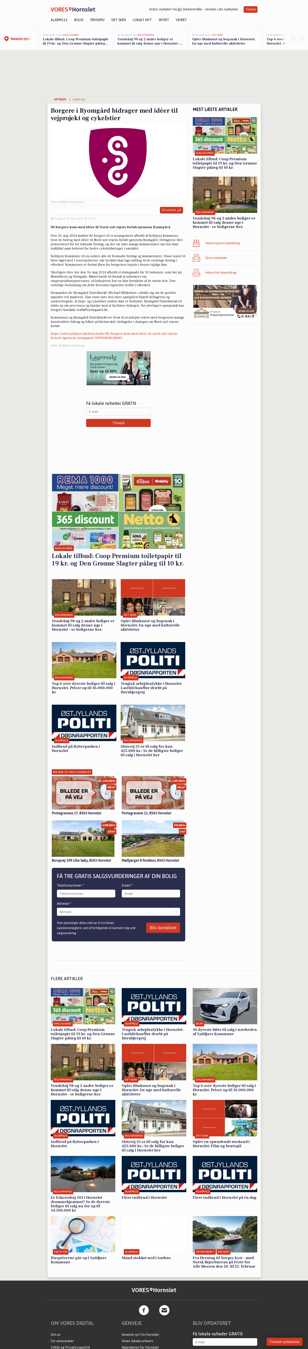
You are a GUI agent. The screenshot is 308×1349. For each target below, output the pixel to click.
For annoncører (62, 1341)
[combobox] (59, 911)
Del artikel (171, 210)
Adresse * (64, 903)
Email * (127, 885)
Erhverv (97, 20)
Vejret (181, 20)
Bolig (79, 20)
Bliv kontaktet (163, 927)
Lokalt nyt (142, 20)
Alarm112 (59, 20)
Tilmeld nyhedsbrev (284, 1342)
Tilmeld (251, 9)
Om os (55, 1334)
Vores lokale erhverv (137, 1341)
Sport (164, 20)
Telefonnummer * (70, 885)
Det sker (118, 20)
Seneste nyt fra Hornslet (140, 1334)
